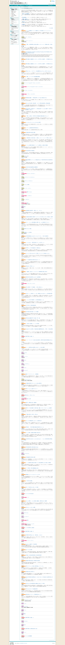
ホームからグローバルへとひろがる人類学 (33, 122)
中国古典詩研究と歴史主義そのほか (32, 447)
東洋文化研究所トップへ (51, 5)
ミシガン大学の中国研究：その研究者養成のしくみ (35, 299)
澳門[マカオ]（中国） (28, 228)
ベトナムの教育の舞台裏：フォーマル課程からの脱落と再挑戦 (37, 145)
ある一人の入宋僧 (29, 549)
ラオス (25, 360)
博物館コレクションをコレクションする (33, 474)
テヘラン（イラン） (27, 188)
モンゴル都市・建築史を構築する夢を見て (33, 432)
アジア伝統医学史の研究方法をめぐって (33, 259)
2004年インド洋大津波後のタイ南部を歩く (33, 247)
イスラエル (26, 606)
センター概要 (16, 5)
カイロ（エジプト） (27, 379)
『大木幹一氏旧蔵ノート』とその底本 (32, 323)
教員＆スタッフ (22, 5)
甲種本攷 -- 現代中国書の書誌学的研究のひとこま (35, 427)
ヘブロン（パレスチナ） (28, 90)
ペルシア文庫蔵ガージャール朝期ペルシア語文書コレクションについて (38, 30)
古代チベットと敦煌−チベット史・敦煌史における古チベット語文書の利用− (39, 293)
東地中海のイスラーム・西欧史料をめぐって (33, 594)
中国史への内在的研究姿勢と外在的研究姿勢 (33, 555)
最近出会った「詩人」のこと (30, 395)
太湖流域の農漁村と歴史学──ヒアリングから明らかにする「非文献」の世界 (39, 216)
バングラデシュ (26, 363)
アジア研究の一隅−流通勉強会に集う (32, 468)
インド (28, 497)
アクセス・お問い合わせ (29, 5)
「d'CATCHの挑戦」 (29, 480)
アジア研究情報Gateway (14, 42)
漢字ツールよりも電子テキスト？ (32, 388)
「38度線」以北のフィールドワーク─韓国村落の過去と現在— (37, 271)
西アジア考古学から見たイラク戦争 (32, 487)
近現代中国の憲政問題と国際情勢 (32, 167)
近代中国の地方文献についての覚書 (32, 311)
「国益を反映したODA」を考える (32, 414)
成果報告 (12, 23)
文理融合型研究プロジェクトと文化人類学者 (33, 383)
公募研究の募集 (13, 14)
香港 (24, 206)
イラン (25, 610)
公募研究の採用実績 (13, 15)
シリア (25, 603)
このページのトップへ (51, 640)
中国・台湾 (29, 398)
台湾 (24, 624)
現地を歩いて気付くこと (30, 266)
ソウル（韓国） (27, 184)
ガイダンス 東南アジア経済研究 (31, 544)
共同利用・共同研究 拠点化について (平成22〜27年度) (13, 12)
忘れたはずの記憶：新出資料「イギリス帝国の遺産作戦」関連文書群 (38, 103)
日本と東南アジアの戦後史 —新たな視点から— (34, 287)
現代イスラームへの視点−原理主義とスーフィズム (34, 566)
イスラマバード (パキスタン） (29, 177)
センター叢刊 (13, 40)
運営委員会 (12, 13)
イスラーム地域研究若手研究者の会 (32, 127)
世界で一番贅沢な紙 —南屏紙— (31, 402)
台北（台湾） (26, 156)
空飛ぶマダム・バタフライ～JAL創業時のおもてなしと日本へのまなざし (38, 71)
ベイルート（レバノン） (28, 40)
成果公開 (12, 16)
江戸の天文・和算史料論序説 (31, 305)
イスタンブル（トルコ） (31, 283)
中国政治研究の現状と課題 (30, 132)
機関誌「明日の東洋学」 (14, 41)
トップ (12, 5)
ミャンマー (26, 356)
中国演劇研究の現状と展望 (30, 457)
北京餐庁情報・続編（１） (29, 617)
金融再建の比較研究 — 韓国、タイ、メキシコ (34, 210)
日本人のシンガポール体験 (30, 507)
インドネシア (26, 516)
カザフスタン (26, 512)
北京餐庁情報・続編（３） (29, 336)
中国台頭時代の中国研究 (30, 150)
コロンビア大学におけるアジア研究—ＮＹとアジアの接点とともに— (38, 253)
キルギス (25, 352)
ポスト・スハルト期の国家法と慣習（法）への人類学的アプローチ (37, 222)
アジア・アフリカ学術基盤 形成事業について (14, 28)
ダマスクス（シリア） (31, 523)
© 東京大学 (53, 643)
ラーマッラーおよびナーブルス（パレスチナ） (35, 86)
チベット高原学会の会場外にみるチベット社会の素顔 (35, 347)
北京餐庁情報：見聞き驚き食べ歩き (31, 628)
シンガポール (29, 195)
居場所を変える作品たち (30, 571)
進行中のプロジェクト (14, 22)
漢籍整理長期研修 (13, 33)
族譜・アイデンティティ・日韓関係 (32, 374)
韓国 (27, 520)
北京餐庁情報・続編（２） (29, 531)
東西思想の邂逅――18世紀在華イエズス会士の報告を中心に (36, 97)
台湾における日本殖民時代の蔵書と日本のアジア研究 (35, 583)
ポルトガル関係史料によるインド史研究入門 (33, 420)
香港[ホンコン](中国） (28, 232)
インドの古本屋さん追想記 (29, 527)
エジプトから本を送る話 (29, 493)
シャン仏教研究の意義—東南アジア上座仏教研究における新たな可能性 (38, 462)
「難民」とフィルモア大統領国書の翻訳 (33, 76)
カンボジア (26, 370)
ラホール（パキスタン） (31, 173)
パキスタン (26, 621)
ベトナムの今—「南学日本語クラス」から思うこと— (35, 242)
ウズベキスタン (26, 453)
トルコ (25, 367)
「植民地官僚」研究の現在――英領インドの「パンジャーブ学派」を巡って (39, 137)
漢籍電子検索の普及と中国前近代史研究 (33, 560)
